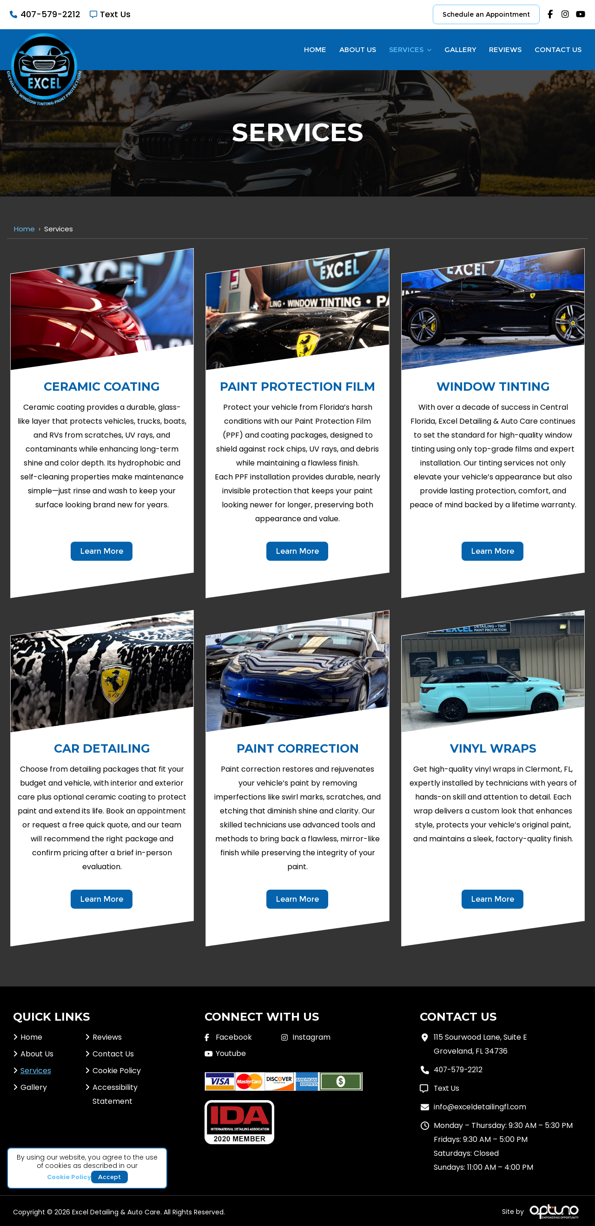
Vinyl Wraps (493, 748)
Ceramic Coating (102, 386)
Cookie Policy (69, 1177)
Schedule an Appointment (486, 14)
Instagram (311, 1037)
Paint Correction (298, 748)
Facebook (234, 1037)
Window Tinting (493, 386)
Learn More (101, 551)
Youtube (231, 1053)
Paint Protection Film (297, 386)
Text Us (115, 14)
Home (24, 229)
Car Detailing (102, 748)
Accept (109, 1176)
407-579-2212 (50, 14)
